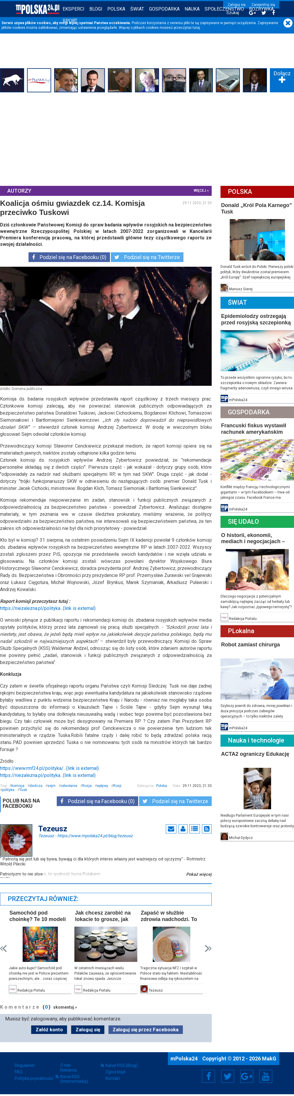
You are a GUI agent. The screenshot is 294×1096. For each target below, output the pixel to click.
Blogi (95, 9)
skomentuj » (65, 1007)
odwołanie (69, 786)
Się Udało (243, 521)
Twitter (227, 1076)
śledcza (35, 786)
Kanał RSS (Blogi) (122, 1065)
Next (208, 948)
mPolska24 (185, 1058)
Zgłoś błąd (115, 1072)
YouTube (266, 1076)
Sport (70, 21)
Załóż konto (49, 1029)
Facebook (208, 1076)
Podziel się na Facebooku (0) (69, 257)
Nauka (192, 9)
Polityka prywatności (34, 1078)
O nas (65, 1065)
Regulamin (25, 1065)
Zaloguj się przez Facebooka (145, 1029)
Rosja (87, 786)
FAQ (18, 1072)
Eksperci (73, 9)
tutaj (196, 28)
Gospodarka (164, 9)
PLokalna (241, 631)
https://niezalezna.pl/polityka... (48, 608)
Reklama (68, 1070)
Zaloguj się (236, 5)
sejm (51, 786)
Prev (3, 948)
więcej (200, 190)
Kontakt (113, 1078)
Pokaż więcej (199, 874)
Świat (137, 9)
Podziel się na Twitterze (147, 257)
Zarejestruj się (263, 5)
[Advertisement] (147, 138)
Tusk (23, 790)
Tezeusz (85, 835)
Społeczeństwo (224, 9)
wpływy (102, 786)
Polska (116, 9)
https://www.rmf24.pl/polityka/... (49, 768)
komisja (17, 786)
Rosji (117, 786)
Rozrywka (261, 9)
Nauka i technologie (256, 740)
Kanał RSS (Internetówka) (74, 1079)
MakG (269, 1058)
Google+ (247, 1076)
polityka (8, 790)
